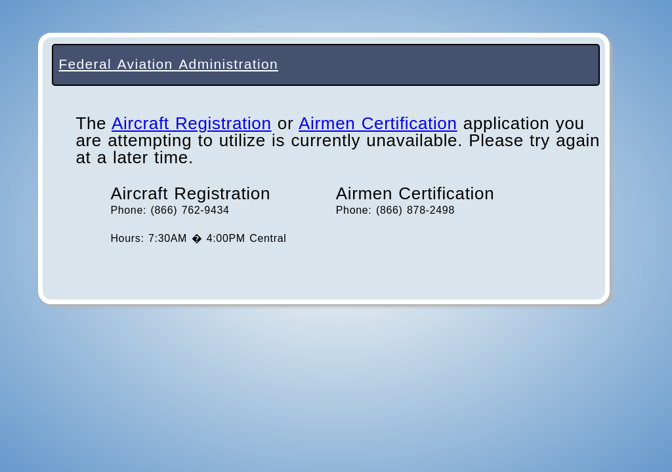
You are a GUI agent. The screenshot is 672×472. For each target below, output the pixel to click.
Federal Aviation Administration (168, 63)
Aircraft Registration (192, 123)
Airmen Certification (378, 123)
